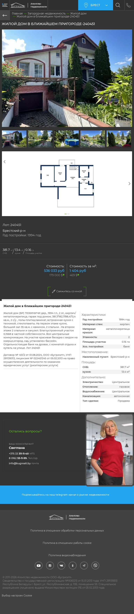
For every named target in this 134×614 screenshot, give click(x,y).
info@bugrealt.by (24, 463)
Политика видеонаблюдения (67, 555)
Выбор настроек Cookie (17, 595)
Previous (4, 161)
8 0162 (23, 458)
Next (129, 183)
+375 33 (22, 453)
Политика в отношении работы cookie (67, 543)
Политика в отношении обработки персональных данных (67, 530)
